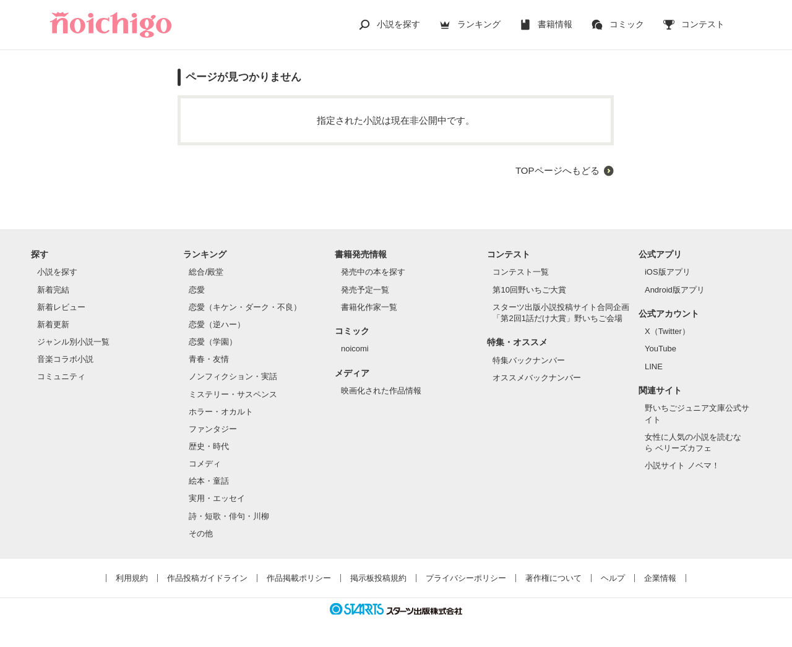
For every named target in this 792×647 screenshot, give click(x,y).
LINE (654, 366)
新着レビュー (61, 307)
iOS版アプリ (668, 271)
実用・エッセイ (217, 498)
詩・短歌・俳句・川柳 (229, 516)
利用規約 (132, 578)
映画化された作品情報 (381, 390)
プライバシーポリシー (466, 578)
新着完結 (53, 289)
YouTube (660, 348)
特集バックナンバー (529, 360)
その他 (201, 533)
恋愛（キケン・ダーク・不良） (245, 307)
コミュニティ (61, 376)
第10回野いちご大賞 (529, 289)
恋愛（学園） (213, 341)
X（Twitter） (667, 331)
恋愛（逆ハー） (217, 324)
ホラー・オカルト (221, 411)
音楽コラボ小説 (65, 359)
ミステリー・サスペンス (233, 394)
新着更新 (53, 324)
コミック (626, 24)
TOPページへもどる (557, 170)
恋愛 (197, 289)
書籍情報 (555, 24)
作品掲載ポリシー (299, 578)
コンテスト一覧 (521, 271)
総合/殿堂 (206, 271)
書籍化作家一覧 (369, 307)
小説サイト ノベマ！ (682, 465)
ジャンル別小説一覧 (73, 341)
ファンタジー (213, 429)
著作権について (553, 578)
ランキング (479, 24)
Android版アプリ (675, 289)
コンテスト (703, 24)
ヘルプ (613, 578)
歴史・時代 (209, 446)
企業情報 (660, 578)
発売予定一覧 (365, 289)
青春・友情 (209, 359)
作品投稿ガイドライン (207, 578)
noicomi (355, 348)
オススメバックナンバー (537, 377)
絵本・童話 (209, 481)
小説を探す (398, 24)
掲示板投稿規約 (378, 578)
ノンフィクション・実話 (233, 376)
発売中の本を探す (373, 271)
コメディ (205, 463)
